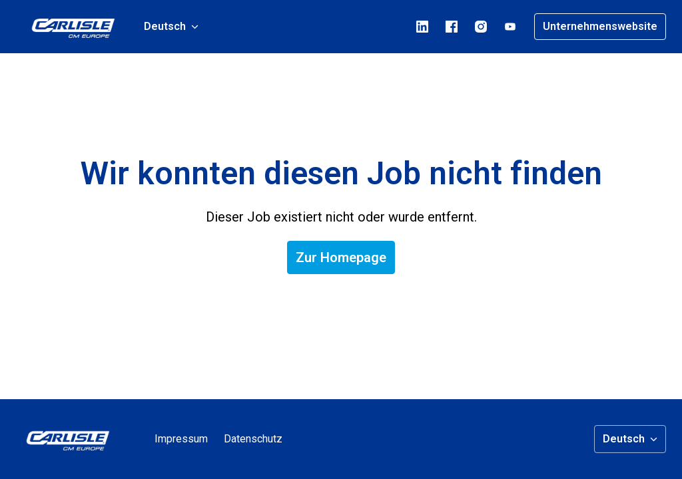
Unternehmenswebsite (600, 26)
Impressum (181, 438)
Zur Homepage (341, 257)
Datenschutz (253, 438)
